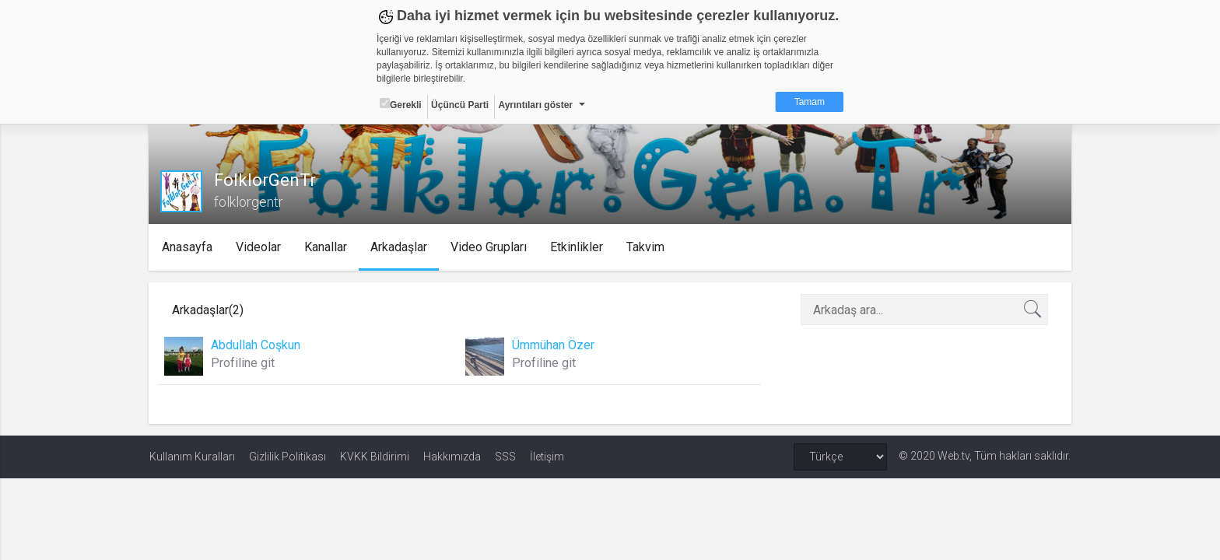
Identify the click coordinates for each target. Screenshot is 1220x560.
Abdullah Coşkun (256, 345)
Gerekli (401, 104)
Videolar (259, 247)
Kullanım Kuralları (192, 456)
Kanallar (326, 247)
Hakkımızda (452, 456)
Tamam (809, 101)
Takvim (646, 247)
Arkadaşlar (399, 247)
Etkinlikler (577, 247)
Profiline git (243, 362)
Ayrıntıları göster (535, 105)
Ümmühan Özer (553, 345)
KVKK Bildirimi (374, 456)
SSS (505, 456)
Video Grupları (489, 247)
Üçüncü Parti (460, 105)
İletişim (547, 456)
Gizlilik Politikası (287, 456)
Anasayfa (188, 247)
